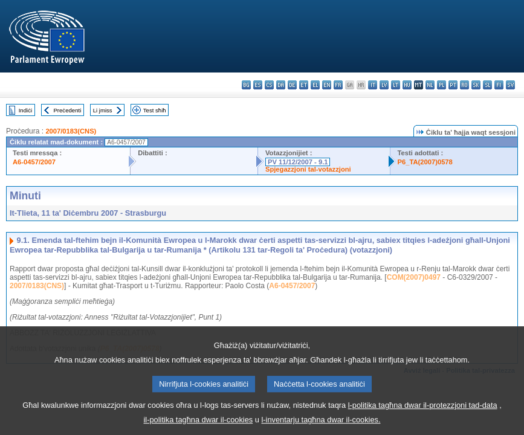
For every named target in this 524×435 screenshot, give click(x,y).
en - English (326, 84)
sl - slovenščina (487, 84)
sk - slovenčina (475, 84)
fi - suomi (498, 84)
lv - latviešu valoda (384, 84)
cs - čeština (269, 84)
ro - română (464, 84)
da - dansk (280, 84)
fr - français (338, 84)
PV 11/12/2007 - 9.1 (298, 162)
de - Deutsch (292, 84)
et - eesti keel (303, 84)
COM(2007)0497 (414, 277)
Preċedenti (67, 110)
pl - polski (441, 84)
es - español (257, 84)
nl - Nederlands (430, 84)
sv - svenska (510, 84)
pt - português (453, 84)
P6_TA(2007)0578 (425, 162)
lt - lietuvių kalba (395, 84)
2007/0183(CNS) (70, 131)
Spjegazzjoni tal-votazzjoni (308, 169)
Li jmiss (102, 110)
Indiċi (25, 110)
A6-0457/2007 (34, 162)
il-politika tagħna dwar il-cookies (198, 426)
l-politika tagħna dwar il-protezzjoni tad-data (422, 411)
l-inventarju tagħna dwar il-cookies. (320, 426)
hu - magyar (407, 84)
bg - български (246, 84)
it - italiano (372, 84)
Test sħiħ (154, 110)
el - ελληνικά (315, 84)
